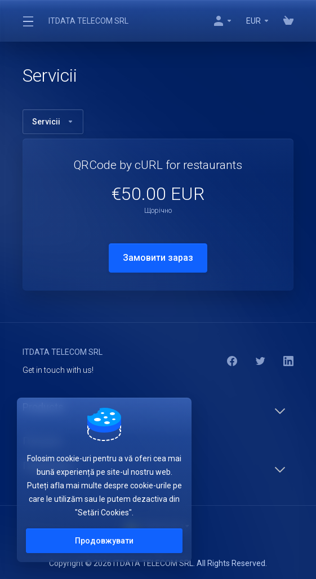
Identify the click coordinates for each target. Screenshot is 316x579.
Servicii (53, 121)
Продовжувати (104, 540)
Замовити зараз (158, 257)
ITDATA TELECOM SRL (88, 20)
